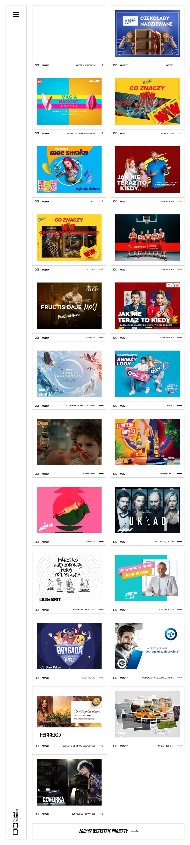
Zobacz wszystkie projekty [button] (108, 831)
